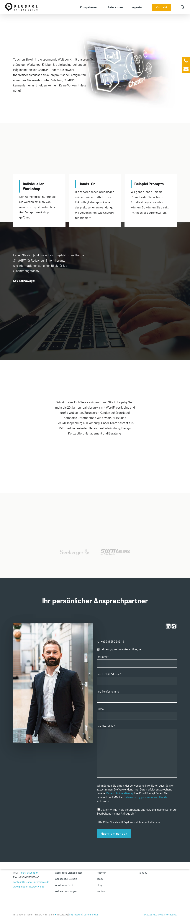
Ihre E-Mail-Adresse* (109, 674)
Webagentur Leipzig (66, 878)
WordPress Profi (64, 885)
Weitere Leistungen (66, 891)
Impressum (75, 914)
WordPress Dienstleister (68, 872)
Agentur (101, 872)
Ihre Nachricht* (106, 726)
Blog (99, 885)
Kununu (143, 872)
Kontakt (101, 891)
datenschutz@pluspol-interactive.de (145, 797)
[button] (112, 641)
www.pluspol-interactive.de (28, 886)
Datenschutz (90, 914)
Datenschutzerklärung (119, 793)
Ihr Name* (103, 656)
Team (100, 878)
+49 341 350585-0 (28, 872)
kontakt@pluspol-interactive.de (31, 881)
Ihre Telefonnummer (108, 691)
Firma (100, 709)
